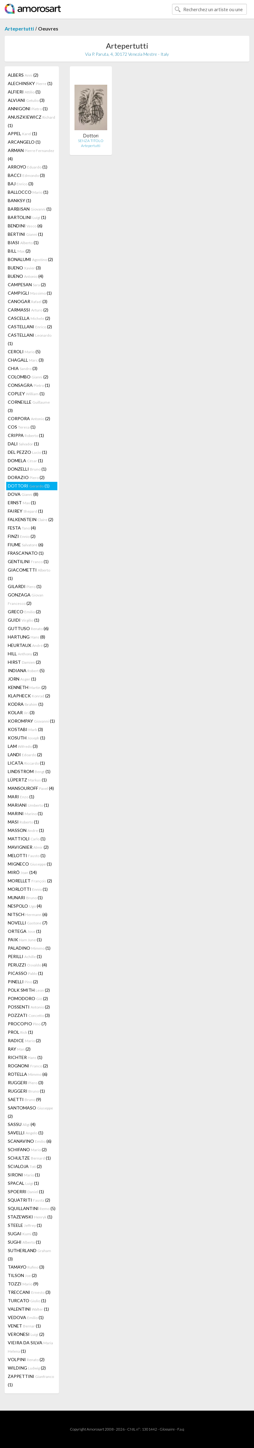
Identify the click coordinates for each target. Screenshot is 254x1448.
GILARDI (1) (24, 586)
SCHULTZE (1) (29, 1158)
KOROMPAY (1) (31, 721)
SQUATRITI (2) (29, 1200)
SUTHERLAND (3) (29, 1254)
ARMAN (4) (31, 154)
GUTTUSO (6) (28, 628)
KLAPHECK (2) (29, 695)
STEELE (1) (25, 1225)
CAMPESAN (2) (27, 284)
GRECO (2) (24, 611)
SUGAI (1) (22, 1233)
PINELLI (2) (23, 981)
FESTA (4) (22, 527)
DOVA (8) (23, 494)
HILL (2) (23, 653)
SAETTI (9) (24, 1099)
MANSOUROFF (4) (31, 788)
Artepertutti (19, 28)
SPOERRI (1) (26, 1191)
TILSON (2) (22, 1275)
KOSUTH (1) (26, 737)
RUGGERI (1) (26, 1091)
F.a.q (180, 1429)
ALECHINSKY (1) (30, 83)
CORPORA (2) (29, 418)
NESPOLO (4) (25, 906)
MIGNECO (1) (30, 863)
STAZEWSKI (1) (30, 1216)
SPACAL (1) (23, 1183)
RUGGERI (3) (25, 1082)
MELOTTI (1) (27, 855)
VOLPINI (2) (26, 1359)
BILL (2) (19, 251)
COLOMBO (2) (28, 376)
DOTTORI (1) (29, 485)
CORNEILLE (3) (29, 406)
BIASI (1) (23, 242)
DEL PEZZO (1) (27, 452)
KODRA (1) (25, 704)
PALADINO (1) (29, 948)
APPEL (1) (22, 133)
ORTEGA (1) (24, 931)
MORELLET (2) (30, 880)
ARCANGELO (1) (24, 142)
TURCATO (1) (27, 1300)
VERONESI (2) (26, 1334)
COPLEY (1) (26, 393)
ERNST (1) (22, 502)
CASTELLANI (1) (29, 339)
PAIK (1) (25, 939)
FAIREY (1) (25, 511)
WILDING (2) (27, 1367)
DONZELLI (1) (27, 469)
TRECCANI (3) (29, 1292)
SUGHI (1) (24, 1242)
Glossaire (167, 1429)
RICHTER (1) (25, 1057)
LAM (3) (23, 746)
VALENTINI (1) (28, 1309)
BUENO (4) (25, 276)
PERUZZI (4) (27, 964)
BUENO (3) (24, 267)
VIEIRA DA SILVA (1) (30, 1347)
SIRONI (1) (24, 1174)
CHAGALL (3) (26, 360)
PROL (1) (20, 1032)
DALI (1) (23, 443)
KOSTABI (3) (25, 729)
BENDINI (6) (25, 225)
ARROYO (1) (27, 166)
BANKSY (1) (19, 200)
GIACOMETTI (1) (29, 574)
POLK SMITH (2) (29, 990)
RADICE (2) (24, 1040)
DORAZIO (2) (26, 477)
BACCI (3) (26, 175)
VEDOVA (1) (26, 1317)
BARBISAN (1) (29, 208)
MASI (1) (23, 821)
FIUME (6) (25, 544)
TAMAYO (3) (26, 1267)
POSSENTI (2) (29, 1006)
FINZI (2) (22, 536)
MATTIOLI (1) (27, 838)
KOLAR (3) (21, 712)
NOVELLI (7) (27, 922)
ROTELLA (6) (27, 1074)
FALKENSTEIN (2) (30, 519)
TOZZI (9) (23, 1283)
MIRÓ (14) (22, 872)
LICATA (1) (26, 763)
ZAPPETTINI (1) (31, 1380)
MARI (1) (21, 796)
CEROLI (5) (24, 351)
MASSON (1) (26, 830)
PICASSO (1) (25, 973)
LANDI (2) (25, 754)
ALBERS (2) (23, 75)
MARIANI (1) (28, 805)
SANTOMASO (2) (30, 1112)
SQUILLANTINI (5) (31, 1208)
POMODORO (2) (28, 998)
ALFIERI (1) (24, 91)
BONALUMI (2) (30, 259)
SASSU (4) (22, 1124)
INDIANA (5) (26, 670)
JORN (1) (22, 678)
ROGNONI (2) (28, 1065)
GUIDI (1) (23, 620)
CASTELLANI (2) (30, 326)
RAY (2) (19, 1049)
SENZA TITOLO (90, 140)
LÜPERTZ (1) (27, 779)
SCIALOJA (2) (25, 1166)
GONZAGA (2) (25, 599)
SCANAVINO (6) (29, 1141)
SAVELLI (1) (25, 1132)
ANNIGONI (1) (28, 108)
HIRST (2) (24, 662)
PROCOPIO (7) (27, 1023)
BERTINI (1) (25, 234)
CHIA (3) (22, 368)
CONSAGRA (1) (29, 385)
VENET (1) (24, 1325)
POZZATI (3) (29, 1015)
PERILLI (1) (25, 956)
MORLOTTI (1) (28, 889)
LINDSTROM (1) (29, 771)
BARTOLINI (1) (27, 217)
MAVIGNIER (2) (28, 847)
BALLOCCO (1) (28, 192)
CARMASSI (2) (28, 309)
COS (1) (22, 427)
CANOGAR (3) (27, 301)
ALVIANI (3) (26, 100)
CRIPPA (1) (26, 435)
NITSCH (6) (27, 914)
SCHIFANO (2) (27, 1149)
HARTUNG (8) (26, 636)
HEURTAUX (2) (28, 645)
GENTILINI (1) (28, 561)
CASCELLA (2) (29, 318)
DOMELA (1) (25, 460)
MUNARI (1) (25, 897)
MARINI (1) (25, 813)
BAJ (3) (20, 183)
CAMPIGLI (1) (30, 293)
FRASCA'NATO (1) (26, 553)
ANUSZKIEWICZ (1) (31, 121)
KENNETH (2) (27, 687)
